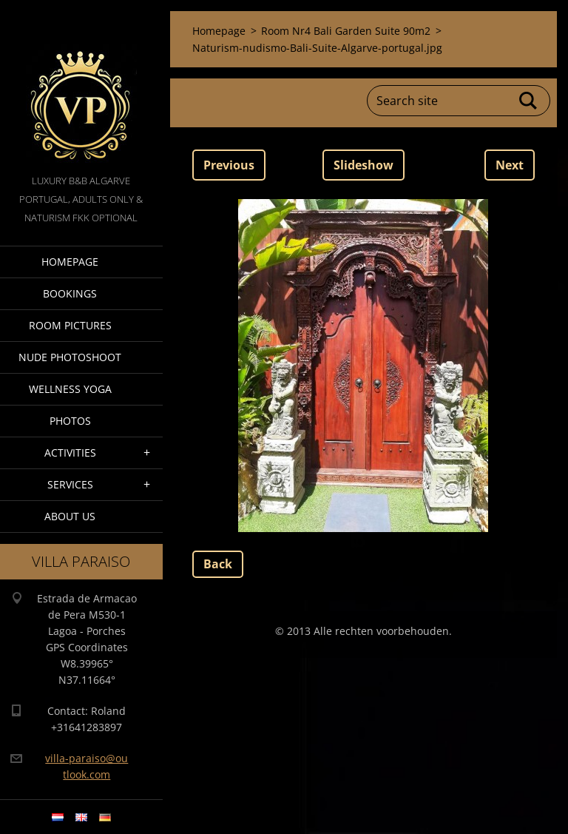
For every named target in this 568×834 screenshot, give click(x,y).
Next (510, 165)
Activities (70, 452)
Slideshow (363, 165)
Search (528, 101)
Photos (70, 421)
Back (217, 564)
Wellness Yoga (70, 389)
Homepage (69, 262)
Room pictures (70, 325)
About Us (69, 516)
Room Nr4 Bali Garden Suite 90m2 (345, 31)
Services (70, 484)
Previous (228, 165)
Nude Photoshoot (69, 357)
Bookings (70, 293)
